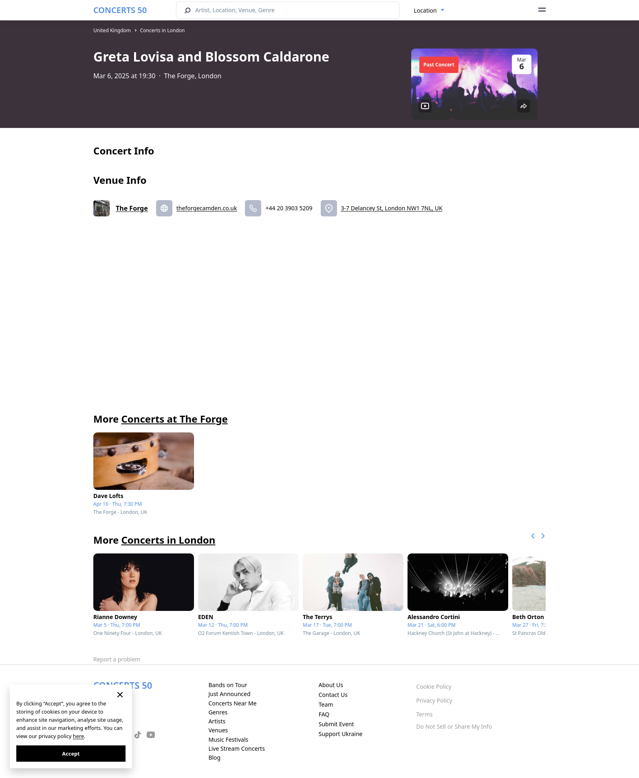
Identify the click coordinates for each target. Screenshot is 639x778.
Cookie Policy (433, 686)
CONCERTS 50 (120, 9)
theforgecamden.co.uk (206, 208)
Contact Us (333, 695)
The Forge (132, 208)
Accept (70, 753)
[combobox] (429, 10)
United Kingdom (112, 30)
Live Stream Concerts (236, 748)
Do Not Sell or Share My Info (454, 726)
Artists (216, 721)
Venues (218, 730)
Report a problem (116, 659)
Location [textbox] (425, 10)
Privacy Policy (434, 700)
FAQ (324, 714)
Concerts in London (162, 30)
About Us (331, 685)
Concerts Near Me (232, 703)
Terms (424, 714)
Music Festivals (228, 739)
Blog (214, 757)
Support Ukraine (341, 734)
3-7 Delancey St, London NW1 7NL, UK (392, 208)
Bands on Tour (227, 685)
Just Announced (229, 694)
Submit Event (336, 724)
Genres (217, 712)
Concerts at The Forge (174, 418)
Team (326, 704)
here (78, 736)
